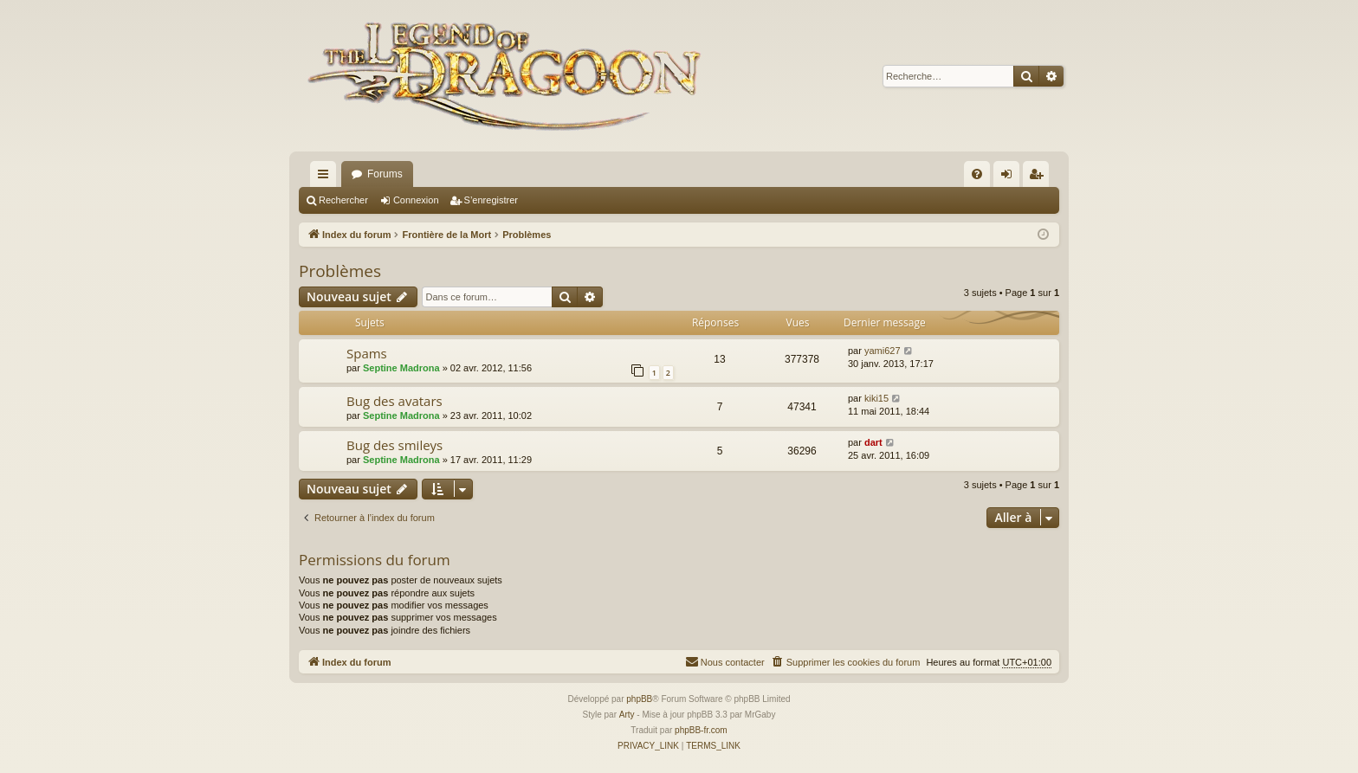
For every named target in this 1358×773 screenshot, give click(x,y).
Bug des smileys (394, 445)
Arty (627, 714)
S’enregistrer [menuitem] (1040, 177)
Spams (366, 353)
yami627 (882, 350)
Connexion (416, 200)
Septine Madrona (401, 368)
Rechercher (343, 200)
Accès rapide (326, 177)
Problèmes (340, 271)
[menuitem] (977, 174)
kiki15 (876, 398)
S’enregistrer (491, 200)
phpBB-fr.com (701, 730)
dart (873, 442)
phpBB (639, 699)
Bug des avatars (394, 400)
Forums (385, 174)
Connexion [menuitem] (1010, 177)
